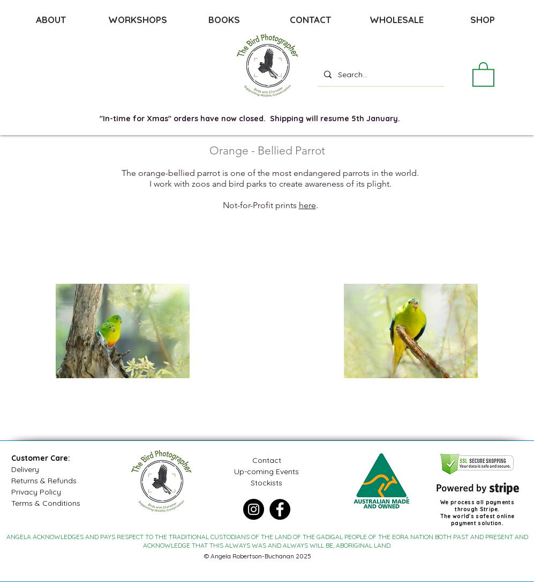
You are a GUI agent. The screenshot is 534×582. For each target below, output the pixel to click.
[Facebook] (279, 509)
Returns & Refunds (44, 480)
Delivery (25, 469)
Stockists (266, 483)
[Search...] (380, 74)
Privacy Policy (36, 492)
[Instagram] (253, 509)
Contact (266, 460)
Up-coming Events (266, 471)
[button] (483, 74)
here (307, 205)
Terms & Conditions (45, 503)
